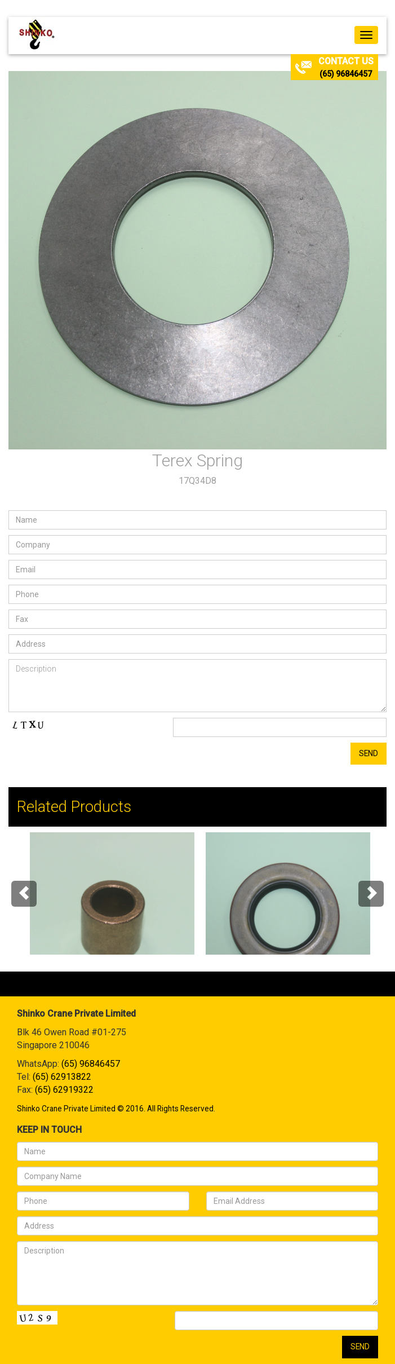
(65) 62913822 (62, 1076)
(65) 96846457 (345, 73)
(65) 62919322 (64, 1089)
